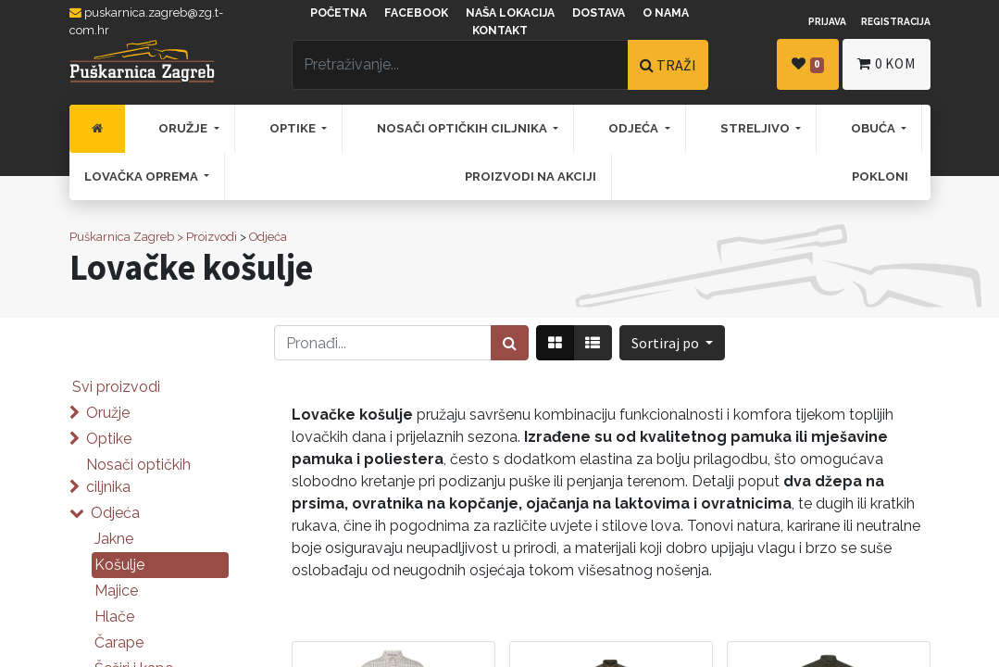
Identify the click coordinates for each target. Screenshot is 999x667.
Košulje (119, 564)
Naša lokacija (510, 12)
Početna (338, 12)
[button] (672, 342)
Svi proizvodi (116, 387)
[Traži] (510, 342)
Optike (108, 438)
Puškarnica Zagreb (121, 237)
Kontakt (500, 30)
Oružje (108, 413)
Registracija (895, 21)
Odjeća (268, 237)
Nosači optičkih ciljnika (138, 476)
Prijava (827, 21)
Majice (116, 590)
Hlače (114, 616)
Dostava (598, 12)
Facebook (416, 12)
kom (886, 63)
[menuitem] (97, 129)
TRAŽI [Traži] (668, 65)
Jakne (113, 538)
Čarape (119, 642)
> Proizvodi (207, 237)
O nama (666, 12)
